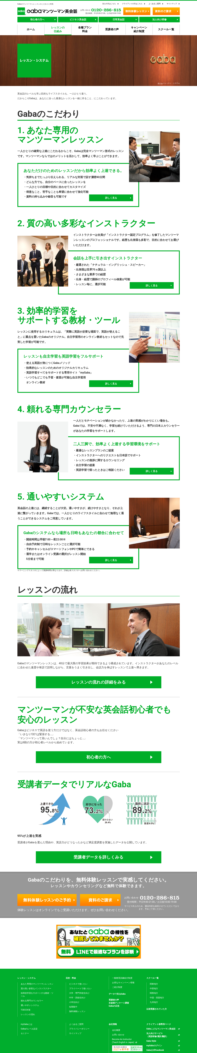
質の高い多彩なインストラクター (36, 988)
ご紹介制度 (117, 987)
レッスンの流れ (28, 1014)
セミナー (25, 1033)
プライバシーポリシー (79, 1029)
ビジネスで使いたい (78, 984)
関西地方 (154, 993)
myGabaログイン (154, 1045)
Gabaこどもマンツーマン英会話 (161, 1029)
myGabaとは (26, 1024)
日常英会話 (118, 19)
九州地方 (154, 1002)
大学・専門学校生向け (79, 993)
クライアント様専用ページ (158, 1024)
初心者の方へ (37, 19)
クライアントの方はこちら (132, 4)
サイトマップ (172, 4)
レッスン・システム (26, 978)
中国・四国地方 (157, 997)
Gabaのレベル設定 (29, 1029)
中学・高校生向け (77, 997)
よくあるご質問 (154, 4)
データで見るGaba (117, 994)
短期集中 (73, 1007)
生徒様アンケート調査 (119, 1003)
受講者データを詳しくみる (98, 857)
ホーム (160, 83)
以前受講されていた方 (156, 1009)
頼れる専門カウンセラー (32, 1001)
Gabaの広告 (114, 1006)
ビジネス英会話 (78, 19)
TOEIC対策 (25, 1010)
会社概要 (116, 1030)
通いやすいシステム (30, 1005)
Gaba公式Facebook (155, 1050)
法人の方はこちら (109, 4)
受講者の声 (114, 1000)
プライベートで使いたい (80, 988)
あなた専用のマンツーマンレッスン (37, 984)
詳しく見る (111, 197)
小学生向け (74, 1002)
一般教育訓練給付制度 (122, 978)
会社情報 (113, 1024)
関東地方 (154, 984)
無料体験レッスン (77, 1011)
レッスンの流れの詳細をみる (98, 682)
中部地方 (154, 988)
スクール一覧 (152, 978)
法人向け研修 (159, 19)
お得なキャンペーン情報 (123, 982)
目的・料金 (71, 978)
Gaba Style (151, 1041)
